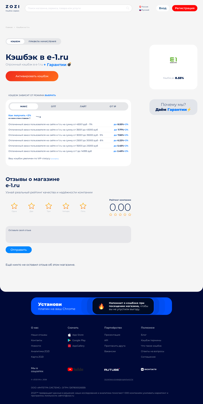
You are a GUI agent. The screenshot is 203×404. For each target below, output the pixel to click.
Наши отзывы (39, 334)
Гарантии (177, 109)
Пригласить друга (114, 345)
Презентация (112, 334)
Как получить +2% (19, 116)
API (106, 340)
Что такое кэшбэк (151, 345)
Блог (144, 334)
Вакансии (110, 351)
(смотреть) (55, 159)
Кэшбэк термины (151, 340)
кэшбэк (15, 41)
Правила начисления (42, 41)
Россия (143, 7)
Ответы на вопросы (152, 351)
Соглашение (148, 356)
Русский (144, 10)
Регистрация (185, 8)
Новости (36, 345)
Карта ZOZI (37, 356)
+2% (126, 124)
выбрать (50, 95)
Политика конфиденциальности (118, 379)
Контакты (36, 340)
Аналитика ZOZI (40, 351)
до (115, 124)
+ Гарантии (55, 64)
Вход (162, 8)
